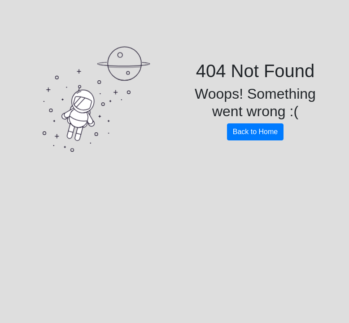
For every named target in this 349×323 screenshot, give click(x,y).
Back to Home (255, 131)
